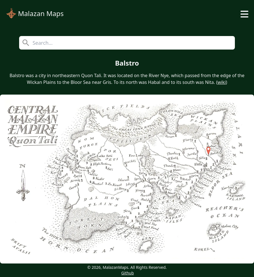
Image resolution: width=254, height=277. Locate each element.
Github (127, 273)
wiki (221, 82)
